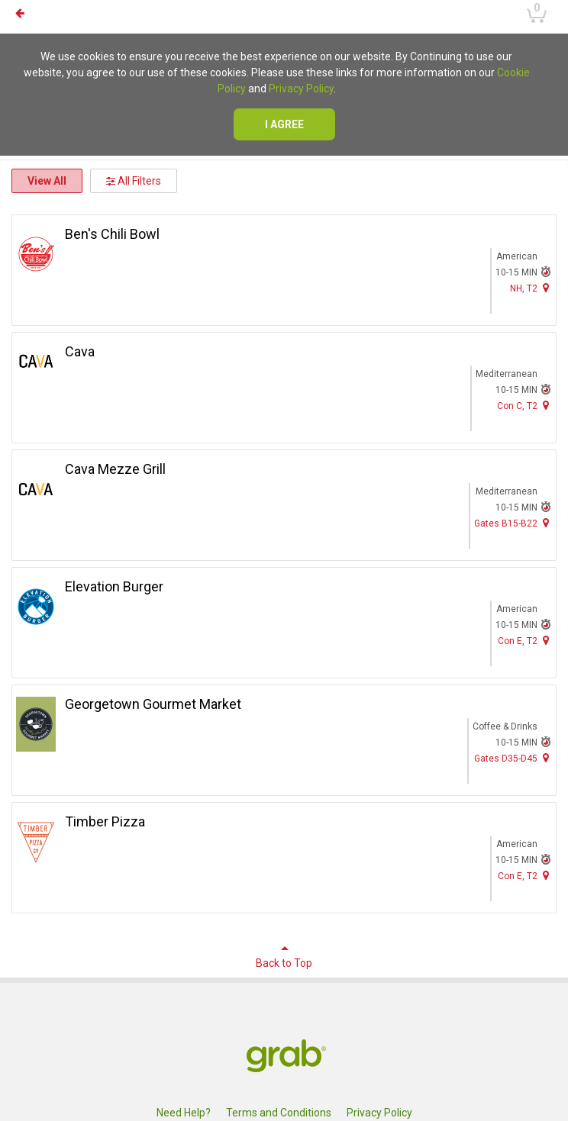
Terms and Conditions (278, 1113)
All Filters (133, 181)
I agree (284, 124)
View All (46, 181)
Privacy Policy (301, 88)
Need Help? (184, 1113)
